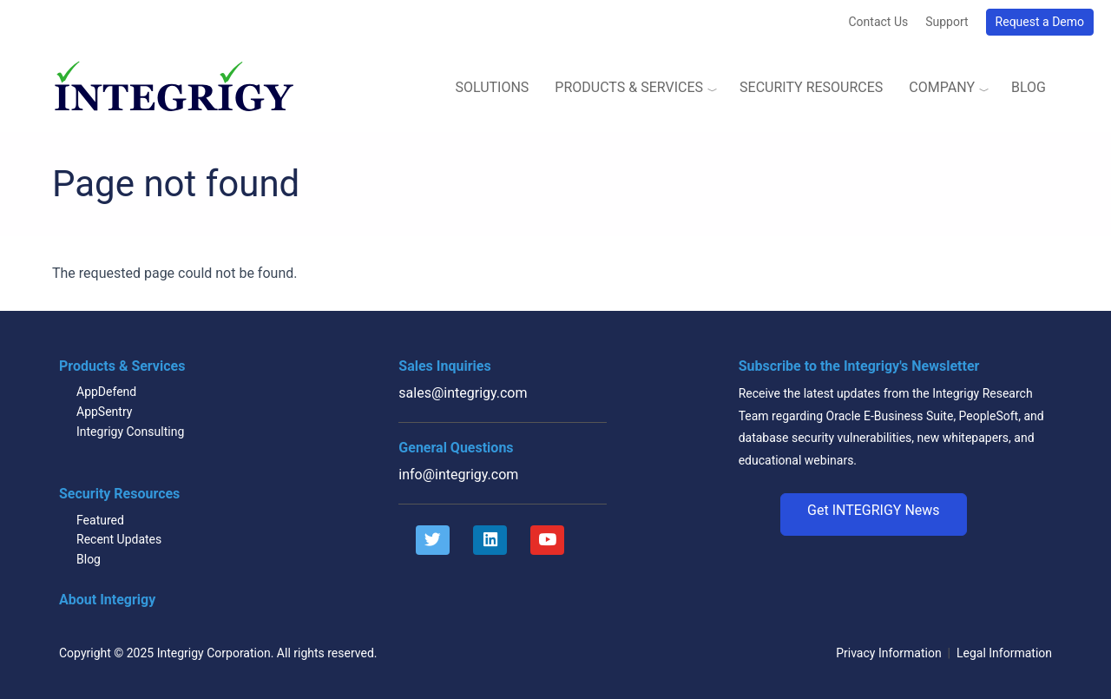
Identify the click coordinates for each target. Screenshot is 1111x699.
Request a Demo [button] (1040, 22)
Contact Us (878, 22)
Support (946, 22)
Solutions (492, 87)
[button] (873, 515)
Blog (1028, 87)
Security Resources (811, 87)
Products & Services (629, 87)
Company (942, 87)
